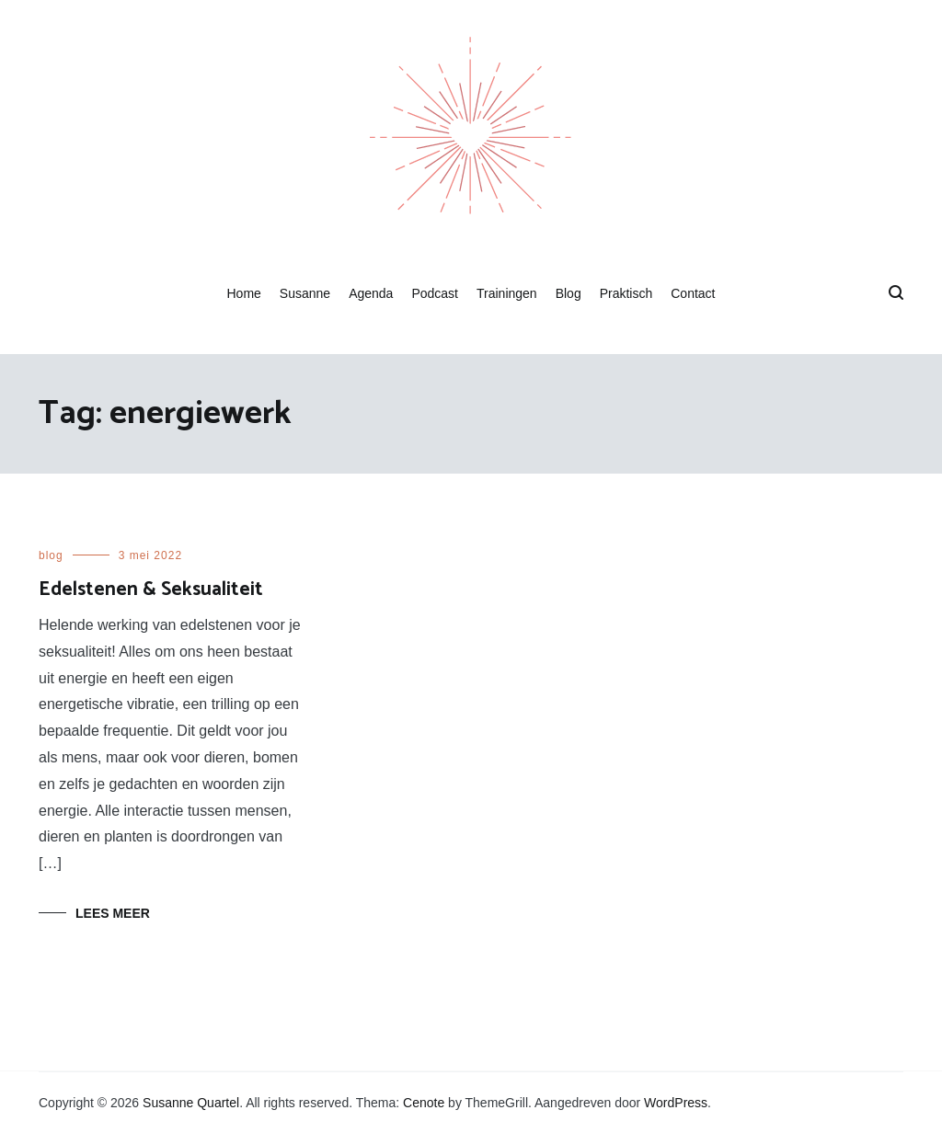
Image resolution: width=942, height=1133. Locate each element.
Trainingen (507, 293)
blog (51, 555)
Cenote (423, 1102)
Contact (693, 293)
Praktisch (626, 293)
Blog (568, 293)
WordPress (675, 1102)
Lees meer (112, 913)
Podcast (434, 293)
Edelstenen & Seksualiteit (151, 589)
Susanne (305, 293)
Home (243, 293)
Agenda (371, 293)
